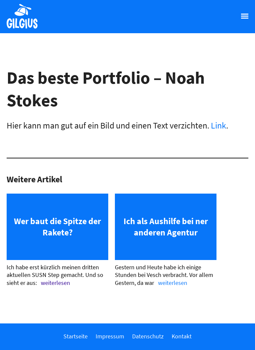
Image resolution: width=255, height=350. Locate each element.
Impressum (110, 336)
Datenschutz (148, 336)
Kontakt (182, 336)
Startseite (75, 336)
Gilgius (19, 28)
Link (218, 125)
